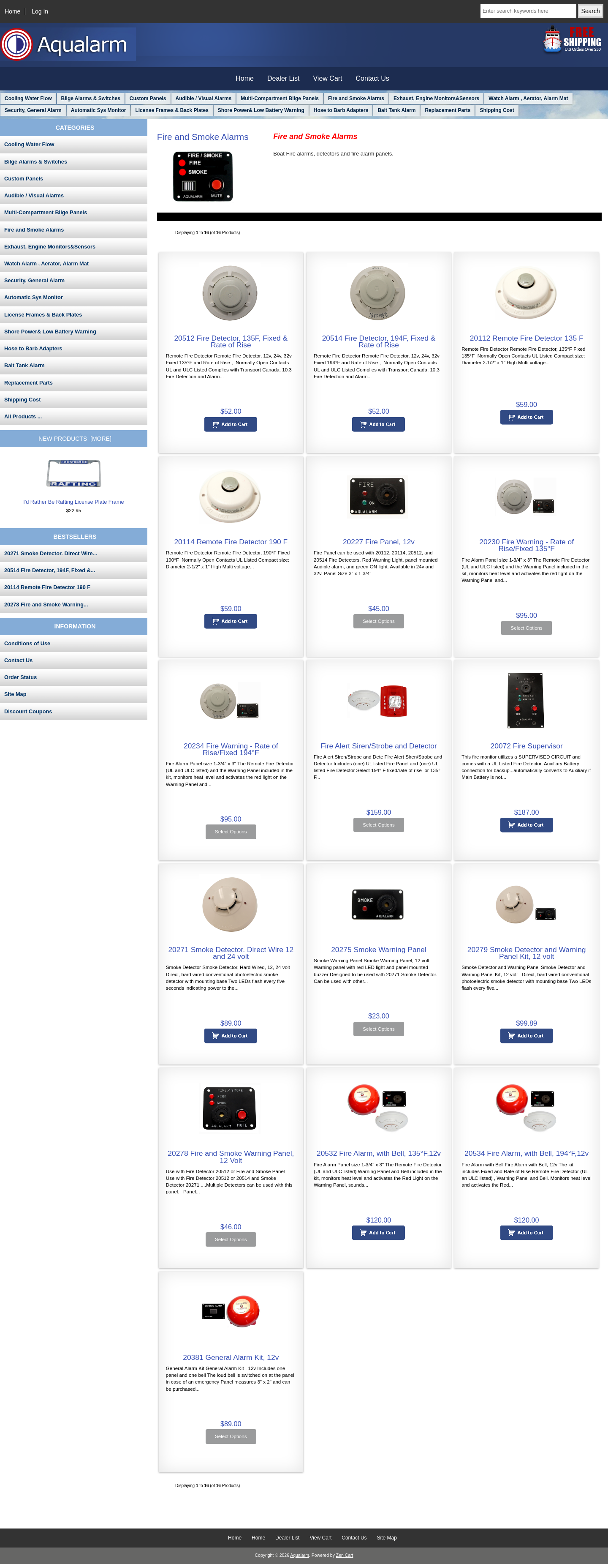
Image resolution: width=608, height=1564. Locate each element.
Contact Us (372, 78)
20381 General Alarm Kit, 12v (231, 1357)
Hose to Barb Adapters (341, 110)
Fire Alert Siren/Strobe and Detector (378, 746)
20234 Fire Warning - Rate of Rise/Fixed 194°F (231, 749)
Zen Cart (344, 1555)
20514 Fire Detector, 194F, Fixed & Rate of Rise (379, 341)
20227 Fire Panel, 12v (379, 542)
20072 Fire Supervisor (527, 746)
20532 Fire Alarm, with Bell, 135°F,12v (379, 1153)
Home (12, 11)
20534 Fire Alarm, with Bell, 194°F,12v (526, 1153)
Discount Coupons (28, 711)
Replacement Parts (447, 110)
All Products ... (23, 416)
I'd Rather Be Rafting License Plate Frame (73, 482)
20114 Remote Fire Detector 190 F (47, 587)
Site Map (15, 694)
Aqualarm (299, 1555)
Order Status (20, 677)
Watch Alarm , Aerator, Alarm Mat (528, 98)
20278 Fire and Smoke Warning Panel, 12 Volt (231, 1156)
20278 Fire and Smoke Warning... (46, 604)
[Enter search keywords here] (528, 11)
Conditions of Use (27, 643)
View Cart (327, 78)
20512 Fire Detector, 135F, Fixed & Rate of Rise (231, 341)
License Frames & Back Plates (171, 110)
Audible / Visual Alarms (204, 98)
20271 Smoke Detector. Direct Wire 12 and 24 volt (230, 953)
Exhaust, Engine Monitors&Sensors (436, 98)
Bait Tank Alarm (396, 110)
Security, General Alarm (33, 110)
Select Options (378, 621)
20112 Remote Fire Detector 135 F (527, 338)
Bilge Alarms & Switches (90, 98)
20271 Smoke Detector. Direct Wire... (50, 553)
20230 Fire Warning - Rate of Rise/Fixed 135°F (526, 545)
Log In (40, 11)
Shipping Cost (497, 110)
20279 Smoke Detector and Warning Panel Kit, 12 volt (526, 953)
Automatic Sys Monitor (98, 110)
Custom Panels (148, 98)
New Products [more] (74, 438)
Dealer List (283, 78)
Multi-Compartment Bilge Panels (280, 98)
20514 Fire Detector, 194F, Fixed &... (49, 570)
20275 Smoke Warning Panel (378, 949)
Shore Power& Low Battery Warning (261, 110)
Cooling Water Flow (28, 98)
